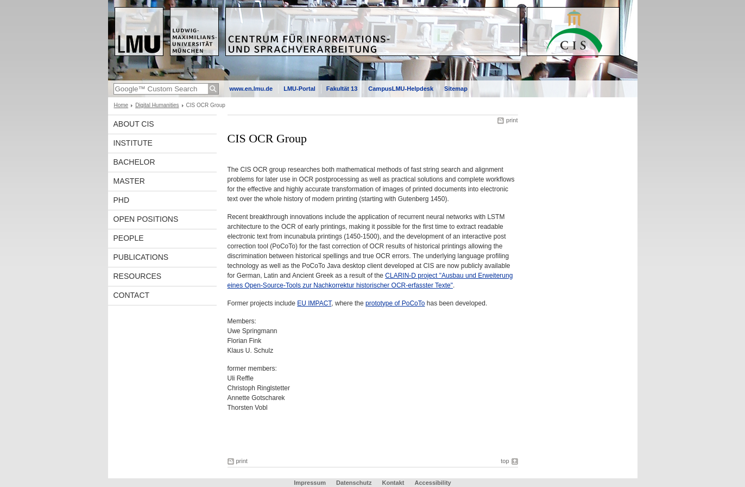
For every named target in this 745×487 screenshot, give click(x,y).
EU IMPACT (314, 303)
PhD (121, 200)
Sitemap (456, 88)
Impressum (310, 482)
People (128, 238)
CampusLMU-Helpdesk (400, 88)
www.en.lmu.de (251, 88)
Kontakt (393, 482)
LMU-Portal (299, 88)
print (511, 120)
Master (129, 181)
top (505, 461)
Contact (131, 295)
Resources (137, 276)
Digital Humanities (157, 105)
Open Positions (146, 219)
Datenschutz (353, 482)
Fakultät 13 (341, 88)
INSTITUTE (133, 143)
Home (121, 105)
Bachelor (134, 162)
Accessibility (432, 482)
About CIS (133, 124)
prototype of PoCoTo (395, 303)
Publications (141, 257)
